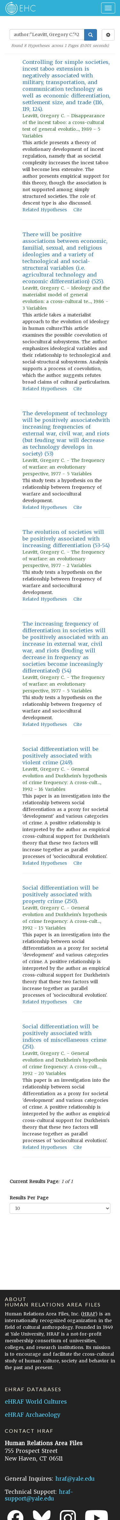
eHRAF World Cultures (36, 1401)
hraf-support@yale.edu (39, 1495)
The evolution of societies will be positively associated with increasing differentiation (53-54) (66, 539)
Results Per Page (29, 1198)
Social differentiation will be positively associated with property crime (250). (60, 894)
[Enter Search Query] (47, 34)
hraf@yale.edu (75, 1478)
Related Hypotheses (44, 210)
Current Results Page (34, 1181)
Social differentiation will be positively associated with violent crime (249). (60, 756)
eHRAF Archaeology (32, 1414)
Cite (77, 210)
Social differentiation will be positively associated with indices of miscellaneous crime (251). (64, 1036)
